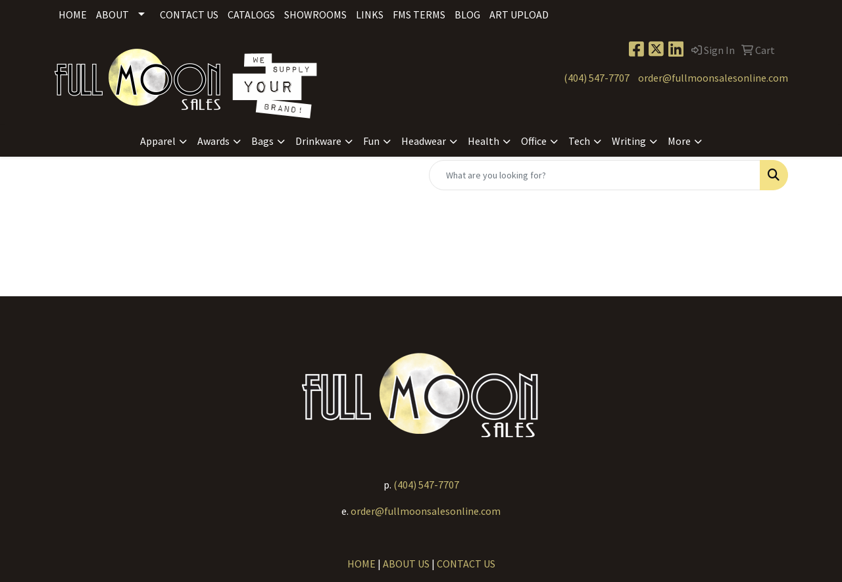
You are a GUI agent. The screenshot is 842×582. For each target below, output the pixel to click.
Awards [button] (213, 140)
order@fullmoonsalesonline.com (713, 77)
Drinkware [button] (318, 140)
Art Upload (519, 14)
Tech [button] (579, 140)
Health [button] (483, 140)
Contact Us (189, 14)
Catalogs (251, 14)
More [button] (679, 140)
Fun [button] (371, 140)
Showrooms (315, 14)
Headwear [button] (423, 140)
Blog (467, 14)
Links (370, 14)
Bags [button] (262, 140)
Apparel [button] (158, 140)
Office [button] (534, 140)
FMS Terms (419, 14)
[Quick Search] (594, 175)
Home (73, 14)
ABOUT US (406, 563)
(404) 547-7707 (597, 77)
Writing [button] (629, 140)
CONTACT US (466, 563)
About (112, 14)
